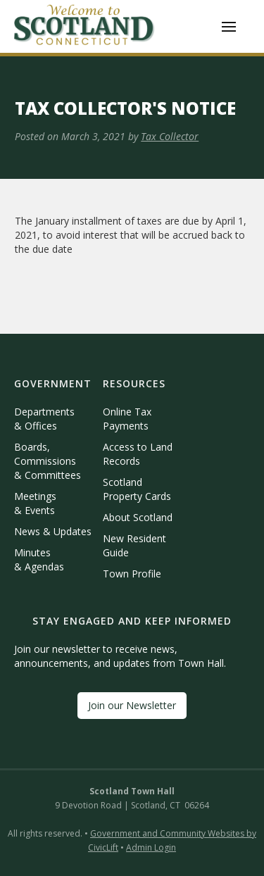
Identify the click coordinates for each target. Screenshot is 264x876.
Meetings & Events (35, 503)
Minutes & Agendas (39, 559)
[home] (84, 26)
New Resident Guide (134, 545)
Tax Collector (170, 136)
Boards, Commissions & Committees (47, 461)
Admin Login (151, 847)
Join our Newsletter (132, 705)
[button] (229, 27)
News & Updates (53, 531)
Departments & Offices (44, 418)
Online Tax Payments (127, 418)
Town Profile (132, 573)
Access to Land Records (137, 454)
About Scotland (137, 517)
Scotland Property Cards (137, 489)
